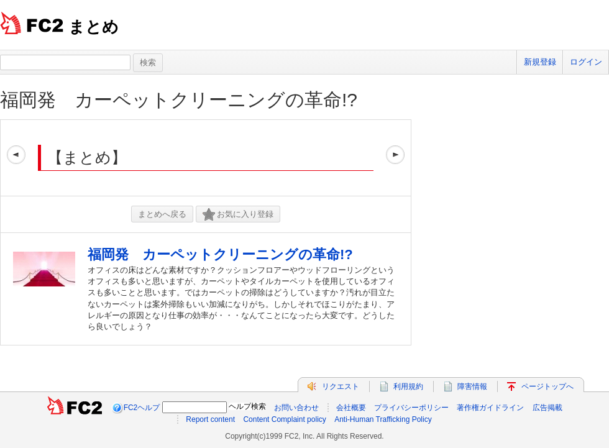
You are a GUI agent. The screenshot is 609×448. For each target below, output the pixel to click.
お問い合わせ (296, 407)
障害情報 (472, 386)
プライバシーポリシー (411, 407)
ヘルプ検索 (247, 406)
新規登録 (540, 61)
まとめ (93, 26)
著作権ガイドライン (490, 407)
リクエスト (340, 386)
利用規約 (408, 386)
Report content (210, 419)
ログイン (586, 61)
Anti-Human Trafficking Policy (383, 419)
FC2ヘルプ (142, 407)
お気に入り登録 (238, 214)
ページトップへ (547, 386)
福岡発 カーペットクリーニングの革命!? (178, 99)
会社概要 (351, 407)
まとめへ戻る (162, 214)
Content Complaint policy (284, 419)
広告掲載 (547, 407)
